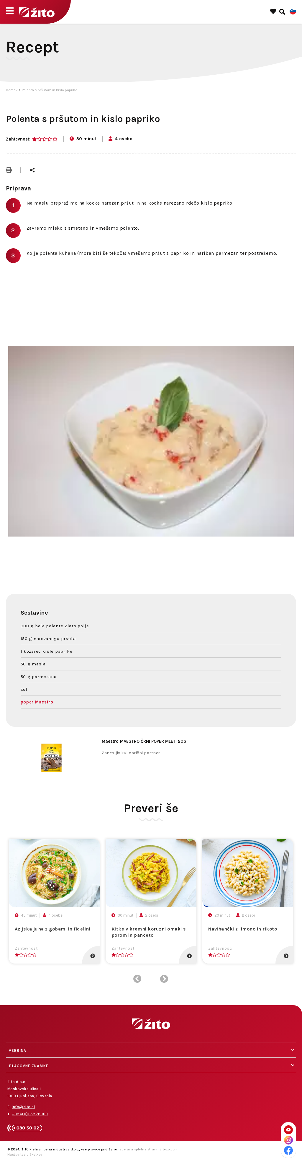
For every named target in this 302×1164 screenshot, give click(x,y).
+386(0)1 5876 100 (30, 1114)
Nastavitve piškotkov (24, 1155)
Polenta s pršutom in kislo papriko (49, 90)
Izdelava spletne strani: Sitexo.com (148, 1149)
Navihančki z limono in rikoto (242, 929)
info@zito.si (23, 1107)
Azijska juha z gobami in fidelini (53, 929)
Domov (11, 90)
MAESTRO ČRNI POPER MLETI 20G (144, 741)
